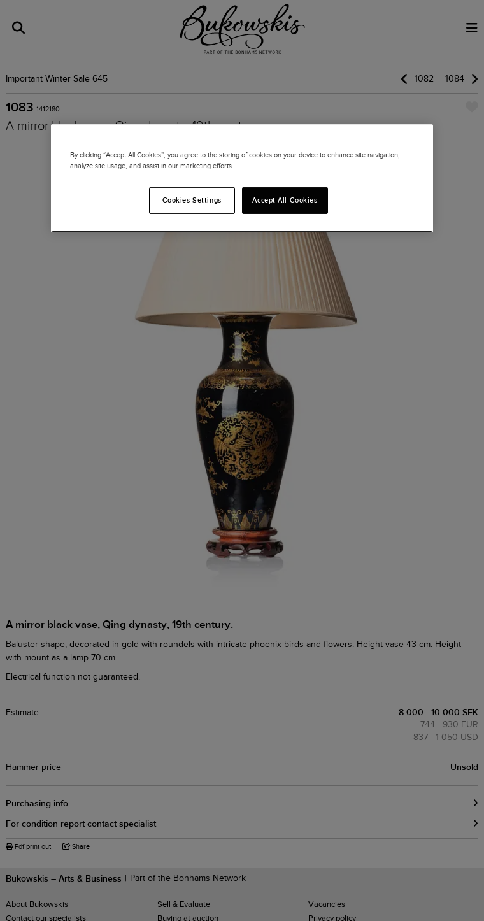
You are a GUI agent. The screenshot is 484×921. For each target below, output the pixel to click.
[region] (242, 178)
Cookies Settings (192, 200)
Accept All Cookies (284, 200)
